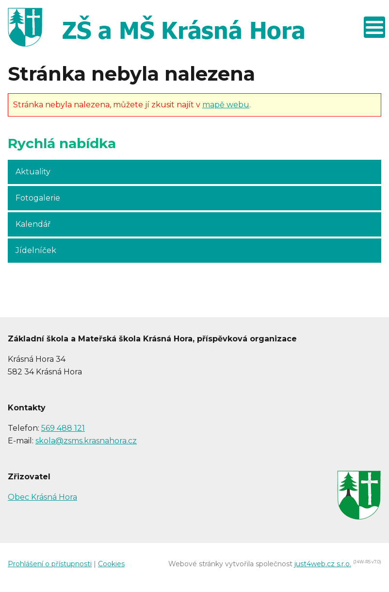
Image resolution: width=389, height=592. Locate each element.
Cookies (111, 563)
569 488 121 (63, 428)
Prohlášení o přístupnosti (50, 563)
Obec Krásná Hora (42, 497)
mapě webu (225, 104)
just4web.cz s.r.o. (322, 563)
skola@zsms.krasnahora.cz (86, 440)
